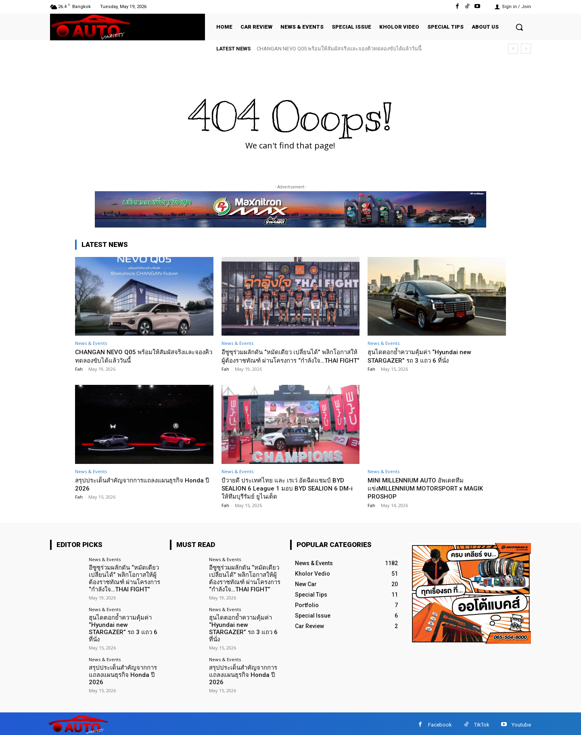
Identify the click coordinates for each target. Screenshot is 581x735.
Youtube (521, 723)
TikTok (481, 723)
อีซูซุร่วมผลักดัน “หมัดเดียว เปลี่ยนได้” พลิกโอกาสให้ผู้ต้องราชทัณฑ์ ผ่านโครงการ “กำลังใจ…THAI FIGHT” (288, 360)
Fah (79, 369)
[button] (519, 27)
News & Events (91, 343)
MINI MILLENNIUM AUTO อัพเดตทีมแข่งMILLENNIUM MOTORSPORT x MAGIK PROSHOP (432, 496)
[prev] (513, 49)
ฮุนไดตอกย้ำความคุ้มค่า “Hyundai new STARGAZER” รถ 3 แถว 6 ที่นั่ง (425, 356)
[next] (526, 49)
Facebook (440, 723)
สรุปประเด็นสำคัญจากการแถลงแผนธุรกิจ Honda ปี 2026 (121, 672)
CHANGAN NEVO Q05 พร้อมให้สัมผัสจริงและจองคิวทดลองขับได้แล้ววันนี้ (339, 49)
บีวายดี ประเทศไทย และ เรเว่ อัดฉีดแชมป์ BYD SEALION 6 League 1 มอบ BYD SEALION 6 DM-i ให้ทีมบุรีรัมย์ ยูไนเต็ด (290, 496)
